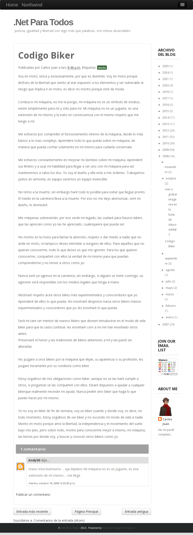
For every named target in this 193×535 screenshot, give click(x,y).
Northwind (32, 4)
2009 (166, 150)
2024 (166, 72)
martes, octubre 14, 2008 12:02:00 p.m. (52, 483)
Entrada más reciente (32, 511)
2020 (166, 85)
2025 (166, 66)
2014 (166, 118)
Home (12, 4)
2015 (166, 111)
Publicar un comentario (33, 494)
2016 (166, 105)
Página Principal (86, 511)
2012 (166, 130)
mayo (170, 288)
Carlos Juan (167, 421)
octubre (171, 178)
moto (102, 67)
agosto (170, 270)
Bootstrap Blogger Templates (118, 527)
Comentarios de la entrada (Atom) (59, 520)
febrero (171, 306)
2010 (166, 143)
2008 (166, 156)
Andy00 (34, 460)
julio (169, 281)
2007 (166, 324)
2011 (166, 137)
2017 (166, 98)
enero (170, 317)
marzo (170, 294)
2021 (166, 79)
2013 (166, 124)
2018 (166, 92)
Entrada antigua (136, 511)
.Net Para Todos (43, 22)
